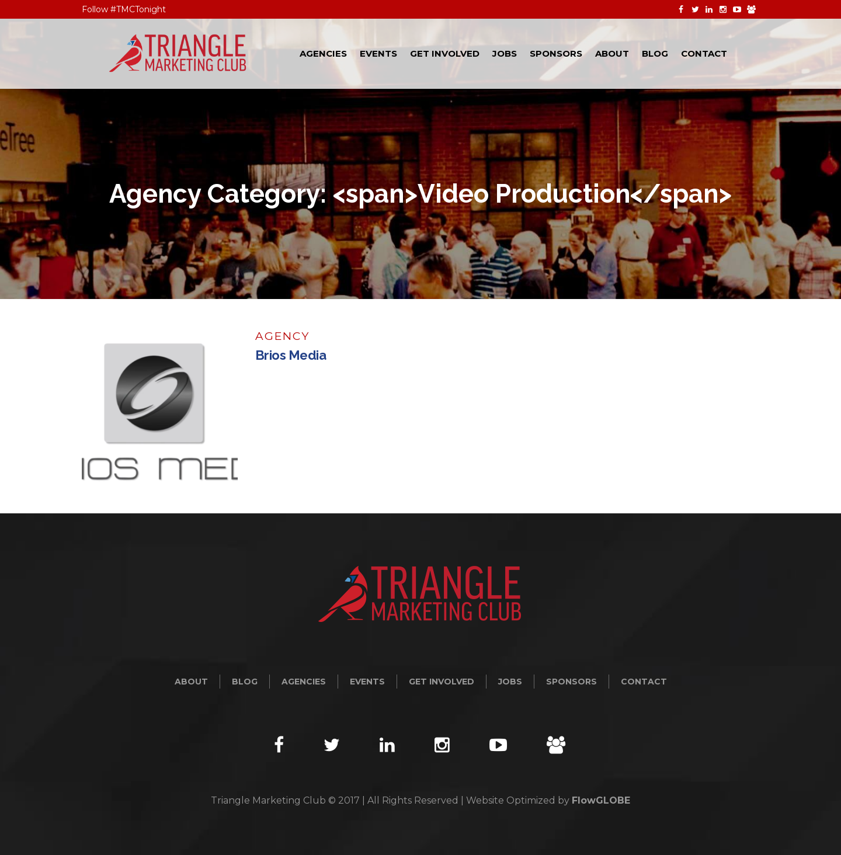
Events (367, 681)
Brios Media (290, 355)
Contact (644, 681)
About (191, 681)
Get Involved (441, 681)
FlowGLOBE (601, 800)
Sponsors (571, 681)
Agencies (304, 681)
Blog (245, 681)
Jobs (510, 681)
